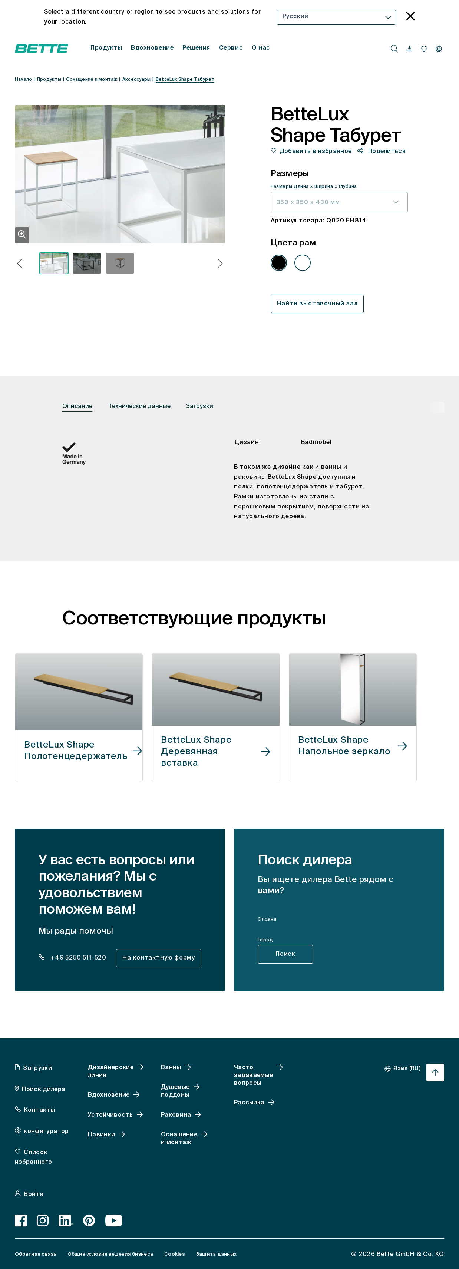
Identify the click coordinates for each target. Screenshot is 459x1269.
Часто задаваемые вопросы (253, 1075)
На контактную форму (158, 958)
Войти (33, 1194)
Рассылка (249, 1103)
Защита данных (216, 1254)
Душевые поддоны (175, 1091)
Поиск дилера (43, 1090)
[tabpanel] (229, 485)
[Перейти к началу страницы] (435, 1072)
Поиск (285, 954)
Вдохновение (109, 1095)
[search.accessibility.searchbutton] (394, 48)
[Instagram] (43, 1220)
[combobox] (336, 17)
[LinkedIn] (66, 1220)
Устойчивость (110, 1115)
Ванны (171, 1068)
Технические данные (139, 407)
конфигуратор (46, 1131)
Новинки (101, 1135)
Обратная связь (35, 1254)
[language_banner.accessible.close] (410, 17)
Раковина (176, 1115)
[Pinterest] (89, 1220)
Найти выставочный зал (317, 304)
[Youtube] (114, 1220)
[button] (19, 264)
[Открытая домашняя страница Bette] (41, 48)
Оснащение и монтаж (179, 1139)
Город (265, 940)
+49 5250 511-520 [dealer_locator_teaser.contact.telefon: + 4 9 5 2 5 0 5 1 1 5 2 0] (77, 958)
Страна (267, 919)
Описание (77, 407)
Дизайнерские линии (110, 1072)
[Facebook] (21, 1220)
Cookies (174, 1254)
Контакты (39, 1110)
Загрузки (199, 407)
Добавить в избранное (315, 152)
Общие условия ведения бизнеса (110, 1254)
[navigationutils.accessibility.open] (409, 49)
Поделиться (386, 152)
